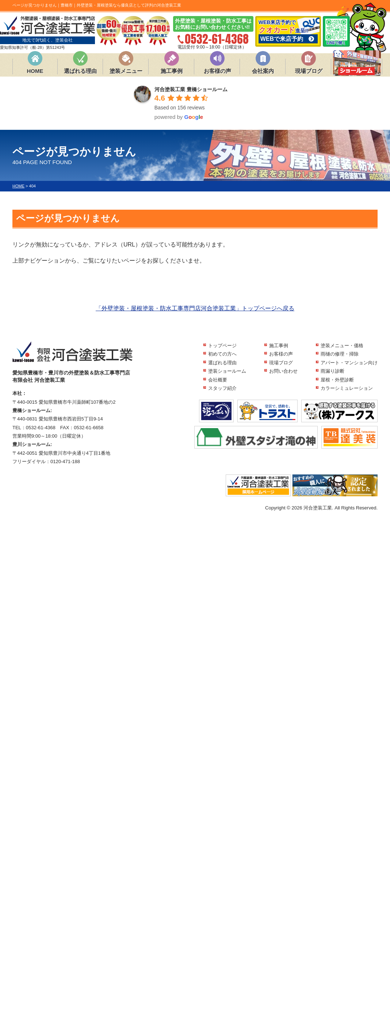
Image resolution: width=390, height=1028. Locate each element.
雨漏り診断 (332, 371)
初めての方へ (222, 354)
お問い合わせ (283, 371)
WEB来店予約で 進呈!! (288, 31)
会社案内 (263, 71)
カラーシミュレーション (347, 388)
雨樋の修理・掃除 (340, 354)
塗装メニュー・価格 (342, 345)
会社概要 (217, 380)
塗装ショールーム (227, 371)
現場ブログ (308, 71)
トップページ (222, 345)
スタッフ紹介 (222, 388)
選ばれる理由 (80, 71)
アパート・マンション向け (349, 362)
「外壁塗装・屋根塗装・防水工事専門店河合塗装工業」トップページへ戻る (195, 308)
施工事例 (172, 71)
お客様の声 (217, 71)
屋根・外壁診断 (337, 380)
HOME (35, 71)
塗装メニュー (126, 71)
